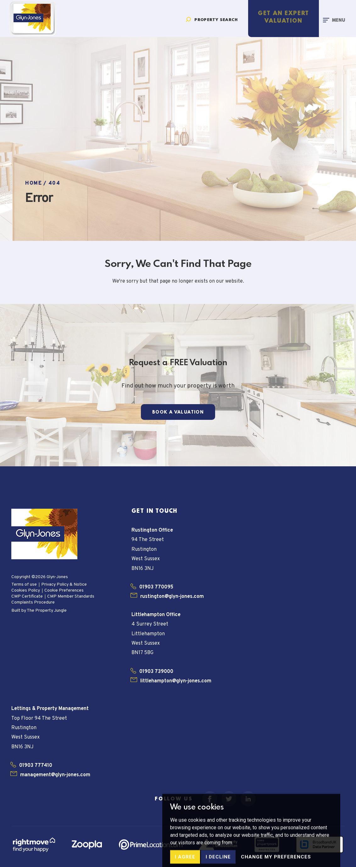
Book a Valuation (178, 412)
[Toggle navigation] (334, 20)
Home (33, 183)
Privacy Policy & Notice (64, 584)
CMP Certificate (27, 596)
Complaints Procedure (33, 602)
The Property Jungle (47, 610)
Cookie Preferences (64, 590)
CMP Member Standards (70, 596)
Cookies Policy (25, 590)
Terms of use (24, 584)
